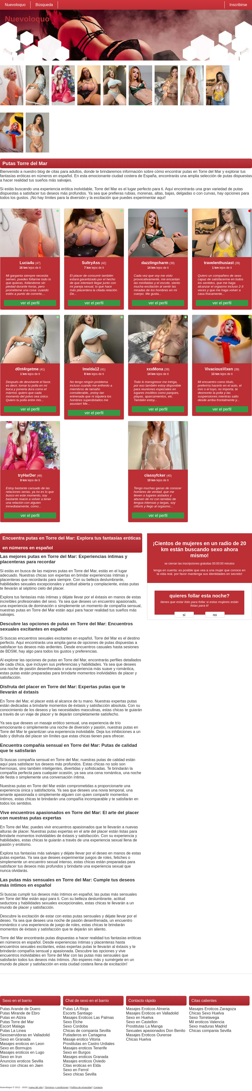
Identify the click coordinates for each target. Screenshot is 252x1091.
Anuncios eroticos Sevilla (21, 1061)
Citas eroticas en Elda (82, 1065)
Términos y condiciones (56, 1087)
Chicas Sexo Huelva (206, 1013)
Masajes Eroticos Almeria (148, 1009)
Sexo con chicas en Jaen (21, 1065)
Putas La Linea (13, 1031)
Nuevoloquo (15, 5)
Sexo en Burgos (77, 1052)
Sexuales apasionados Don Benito (155, 1031)
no (215, 615)
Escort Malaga (12, 1026)
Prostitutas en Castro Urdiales (89, 1044)
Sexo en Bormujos (16, 1048)
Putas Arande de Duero (20, 1009)
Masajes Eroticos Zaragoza (212, 1009)
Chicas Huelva (138, 1039)
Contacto (98, 1087)
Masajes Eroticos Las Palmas (88, 1017)
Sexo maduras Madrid (208, 1026)
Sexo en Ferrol (75, 1070)
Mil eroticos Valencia (206, 1022)
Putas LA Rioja (75, 1009)
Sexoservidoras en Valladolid (25, 1035)
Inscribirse (238, 5)
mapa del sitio (36, 1087)
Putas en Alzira (13, 1017)
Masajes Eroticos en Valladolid (152, 1013)
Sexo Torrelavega (204, 1017)
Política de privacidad (81, 1087)
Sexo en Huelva (139, 1017)
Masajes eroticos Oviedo (84, 1061)
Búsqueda (44, 5)
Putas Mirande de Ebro (20, 1013)
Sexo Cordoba (75, 1026)
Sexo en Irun (11, 1057)
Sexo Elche (73, 1022)
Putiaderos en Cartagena (84, 1035)
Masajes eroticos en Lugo (22, 1052)
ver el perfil (30, 303)
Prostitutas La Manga (144, 1026)
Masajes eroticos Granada (85, 1057)
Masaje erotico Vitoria (81, 1039)
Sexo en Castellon (142, 1022)
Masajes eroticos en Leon (22, 1044)
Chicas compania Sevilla (210, 1031)
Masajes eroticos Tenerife (85, 1048)
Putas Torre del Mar (17, 1022)
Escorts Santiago (77, 1013)
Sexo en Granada (15, 1039)
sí (184, 615)
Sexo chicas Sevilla (79, 1074)
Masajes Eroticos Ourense (149, 1035)
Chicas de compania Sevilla (87, 1031)
